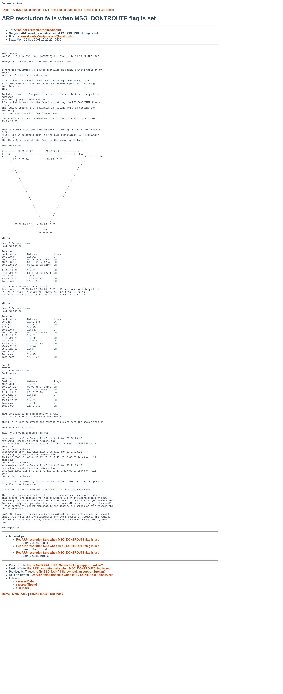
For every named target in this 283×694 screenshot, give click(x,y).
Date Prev (9, 9)
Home (6, 690)
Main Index (19, 690)
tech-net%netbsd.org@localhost (38, 29)
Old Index (107, 9)
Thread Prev (39, 9)
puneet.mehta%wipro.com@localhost (45, 36)
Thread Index (90, 9)
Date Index (73, 9)
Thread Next (57, 9)
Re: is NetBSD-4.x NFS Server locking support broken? (65, 661)
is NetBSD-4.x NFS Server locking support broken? (71, 668)
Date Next (23, 9)
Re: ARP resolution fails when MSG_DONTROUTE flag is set (57, 635)
